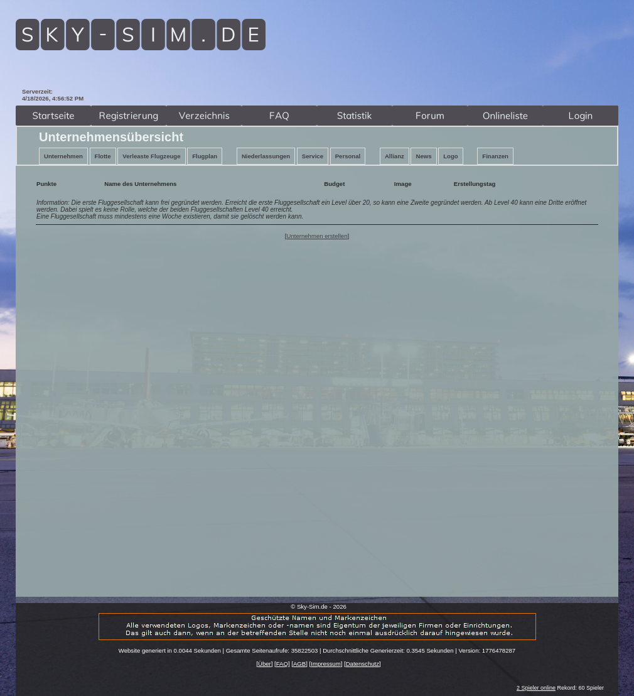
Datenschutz (362, 663)
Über (264, 663)
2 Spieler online (536, 688)
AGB (299, 663)
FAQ (282, 663)
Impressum (325, 663)
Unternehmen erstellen (316, 235)
